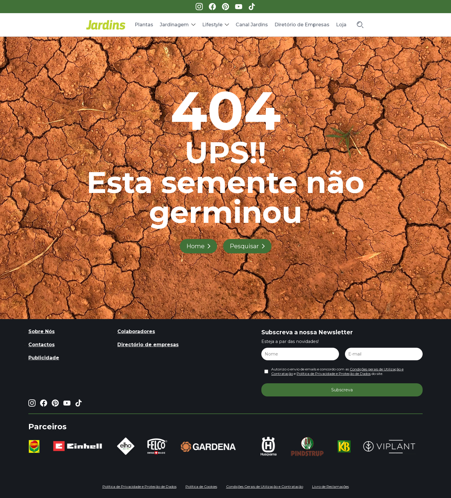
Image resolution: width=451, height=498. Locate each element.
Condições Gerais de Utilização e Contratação (264, 486)
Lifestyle (212, 24)
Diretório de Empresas (301, 24)
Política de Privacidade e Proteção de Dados (334, 373)
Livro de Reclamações (330, 486)
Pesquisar (244, 246)
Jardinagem (174, 24)
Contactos (41, 344)
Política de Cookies (201, 486)
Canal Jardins (252, 24)
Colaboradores (136, 331)
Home (195, 246)
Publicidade (43, 358)
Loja (341, 24)
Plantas (144, 24)
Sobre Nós (41, 331)
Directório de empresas (148, 344)
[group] (35, 446)
